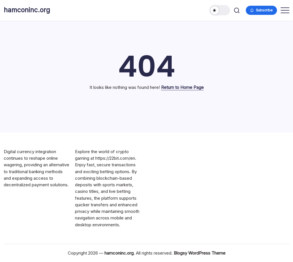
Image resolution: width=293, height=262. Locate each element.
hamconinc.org (27, 10)
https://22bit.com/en (115, 158)
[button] (219, 10)
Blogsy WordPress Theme (199, 253)
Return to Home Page (182, 87)
